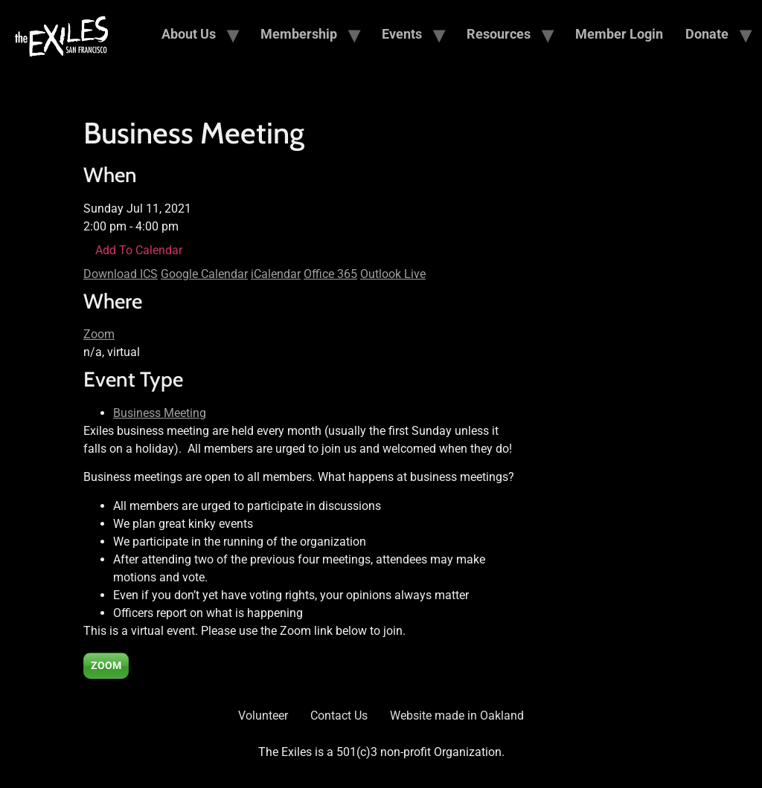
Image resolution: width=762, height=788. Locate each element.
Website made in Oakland (457, 715)
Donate (707, 34)
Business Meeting (159, 413)
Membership (298, 34)
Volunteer (263, 715)
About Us (188, 34)
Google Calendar (204, 274)
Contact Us (339, 715)
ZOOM (106, 665)
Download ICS (120, 274)
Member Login (619, 34)
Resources (499, 34)
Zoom (99, 334)
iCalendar (276, 274)
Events (402, 34)
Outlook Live (393, 274)
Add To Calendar (138, 250)
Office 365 (330, 274)
